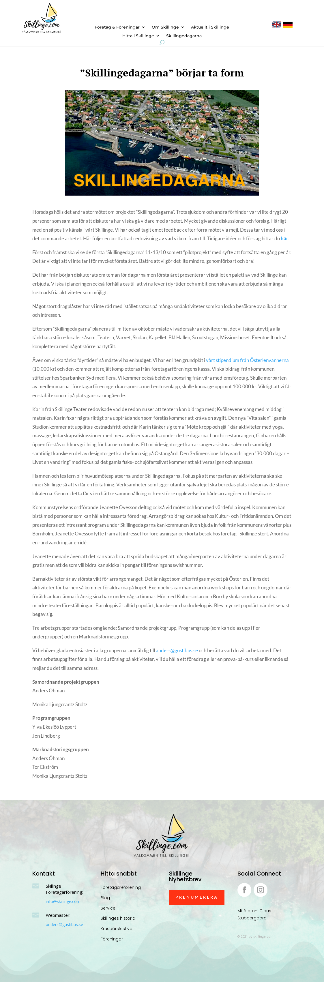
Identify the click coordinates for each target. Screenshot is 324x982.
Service (108, 908)
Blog (105, 898)
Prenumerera (196, 897)
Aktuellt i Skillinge (210, 27)
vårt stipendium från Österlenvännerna (247, 360)
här (284, 238)
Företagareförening (121, 887)
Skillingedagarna (184, 36)
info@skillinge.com (63, 901)
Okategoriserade (192, 86)
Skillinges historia (118, 918)
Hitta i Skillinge (138, 36)
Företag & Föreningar (117, 27)
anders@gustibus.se (177, 650)
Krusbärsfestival (117, 929)
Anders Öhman (135, 86)
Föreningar (112, 939)
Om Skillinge (165, 27)
